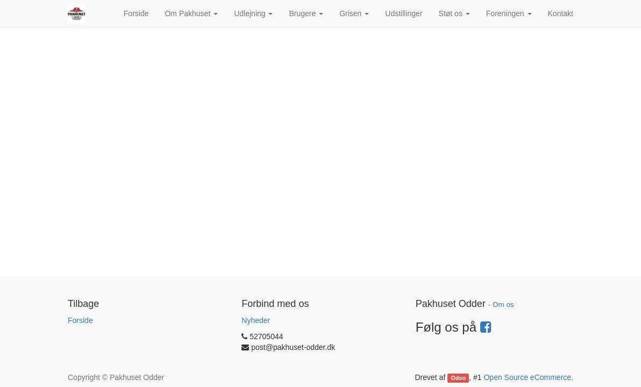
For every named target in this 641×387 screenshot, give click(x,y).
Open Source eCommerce (527, 377)
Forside (80, 320)
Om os (503, 304)
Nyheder (255, 320)
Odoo (458, 378)
